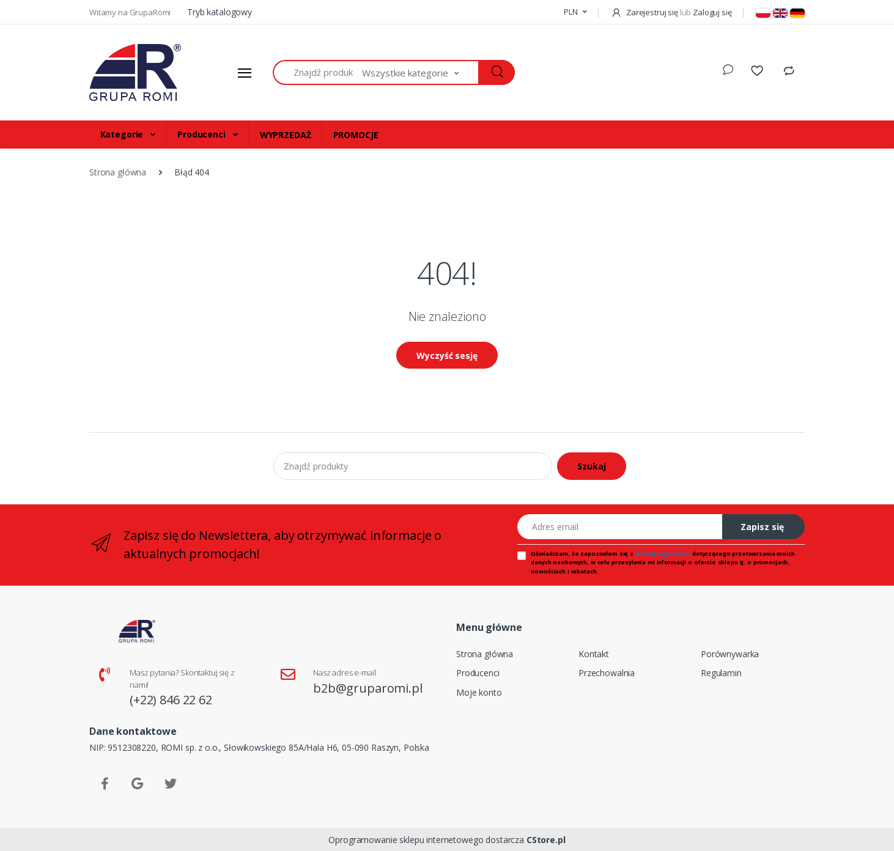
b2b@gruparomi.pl (368, 688)
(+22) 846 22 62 (171, 699)
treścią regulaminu (662, 554)
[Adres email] (620, 526)
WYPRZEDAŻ (285, 135)
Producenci (202, 134)
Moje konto (479, 692)
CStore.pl (546, 839)
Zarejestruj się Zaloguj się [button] (671, 12)
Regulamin (721, 673)
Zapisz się (762, 526)
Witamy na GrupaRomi (130, 12)
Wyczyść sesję (446, 355)
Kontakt (593, 654)
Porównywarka (730, 654)
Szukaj (591, 466)
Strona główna (484, 654)
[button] (575, 12)
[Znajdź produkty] (318, 72)
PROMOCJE (356, 135)
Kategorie (123, 134)
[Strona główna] (135, 72)
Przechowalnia (606, 673)
